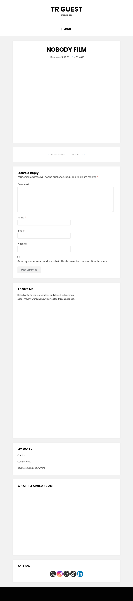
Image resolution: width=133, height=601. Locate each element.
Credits (21, 455)
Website (22, 243)
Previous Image (58, 155)
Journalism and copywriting (31, 468)
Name (21, 217)
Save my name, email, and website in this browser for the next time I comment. (63, 261)
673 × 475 (79, 57)
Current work (24, 461)
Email (21, 230)
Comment (24, 184)
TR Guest (67, 9)
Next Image (77, 155)
